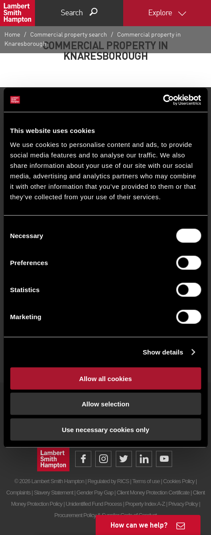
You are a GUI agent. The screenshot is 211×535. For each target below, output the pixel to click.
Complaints (18, 492)
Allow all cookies (105, 378)
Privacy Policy (182, 504)
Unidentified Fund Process (93, 504)
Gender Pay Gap (94, 492)
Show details (163, 352)
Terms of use (146, 481)
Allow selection (105, 404)
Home (12, 35)
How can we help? (139, 524)
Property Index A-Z (145, 504)
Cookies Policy (178, 481)
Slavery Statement (53, 492)
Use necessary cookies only (105, 429)
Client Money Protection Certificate (153, 492)
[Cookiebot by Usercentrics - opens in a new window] (163, 100)
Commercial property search (68, 35)
